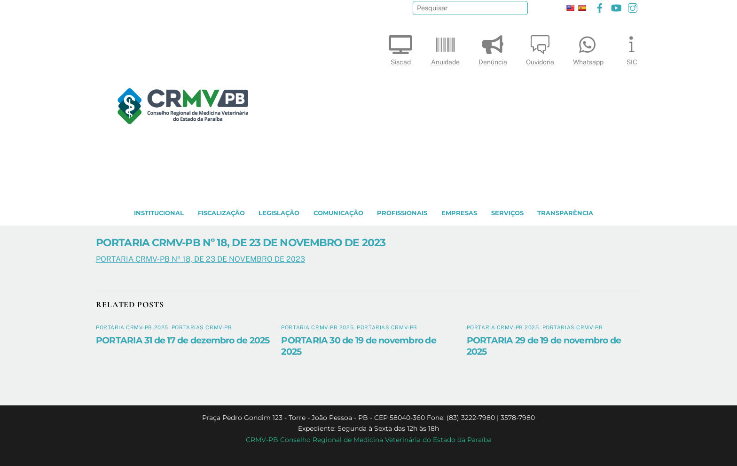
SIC (631, 48)
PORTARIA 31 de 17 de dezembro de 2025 (183, 340)
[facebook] (600, 7)
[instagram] (633, 7)
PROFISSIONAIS (402, 213)
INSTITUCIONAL (159, 213)
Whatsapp (588, 48)
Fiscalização (221, 213)
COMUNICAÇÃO (338, 213)
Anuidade (445, 48)
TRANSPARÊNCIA (565, 213)
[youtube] (616, 7)
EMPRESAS (459, 213)
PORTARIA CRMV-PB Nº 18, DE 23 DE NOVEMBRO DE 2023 (240, 242)
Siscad (400, 48)
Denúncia (492, 48)
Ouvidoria (540, 48)
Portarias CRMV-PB (202, 327)
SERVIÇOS (507, 213)
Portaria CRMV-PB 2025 (132, 327)
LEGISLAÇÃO (279, 213)
